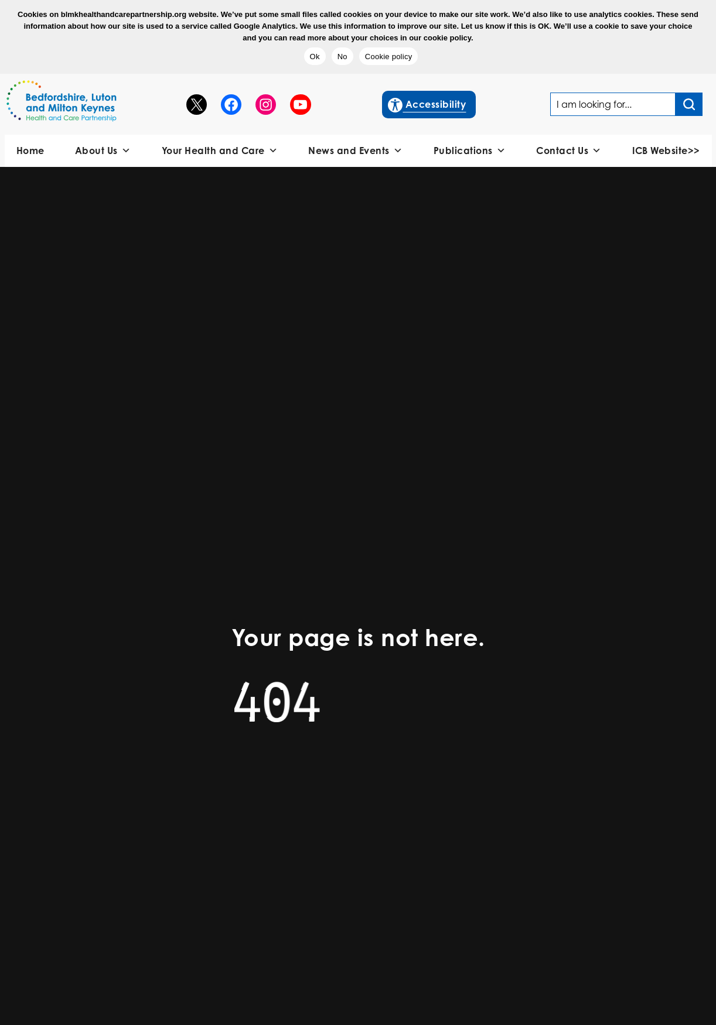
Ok (315, 56)
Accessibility (427, 103)
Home (30, 150)
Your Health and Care (220, 151)
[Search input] (689, 104)
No (342, 56)
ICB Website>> (666, 150)
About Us (103, 151)
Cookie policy (388, 56)
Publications (470, 151)
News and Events (355, 151)
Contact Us (569, 151)
